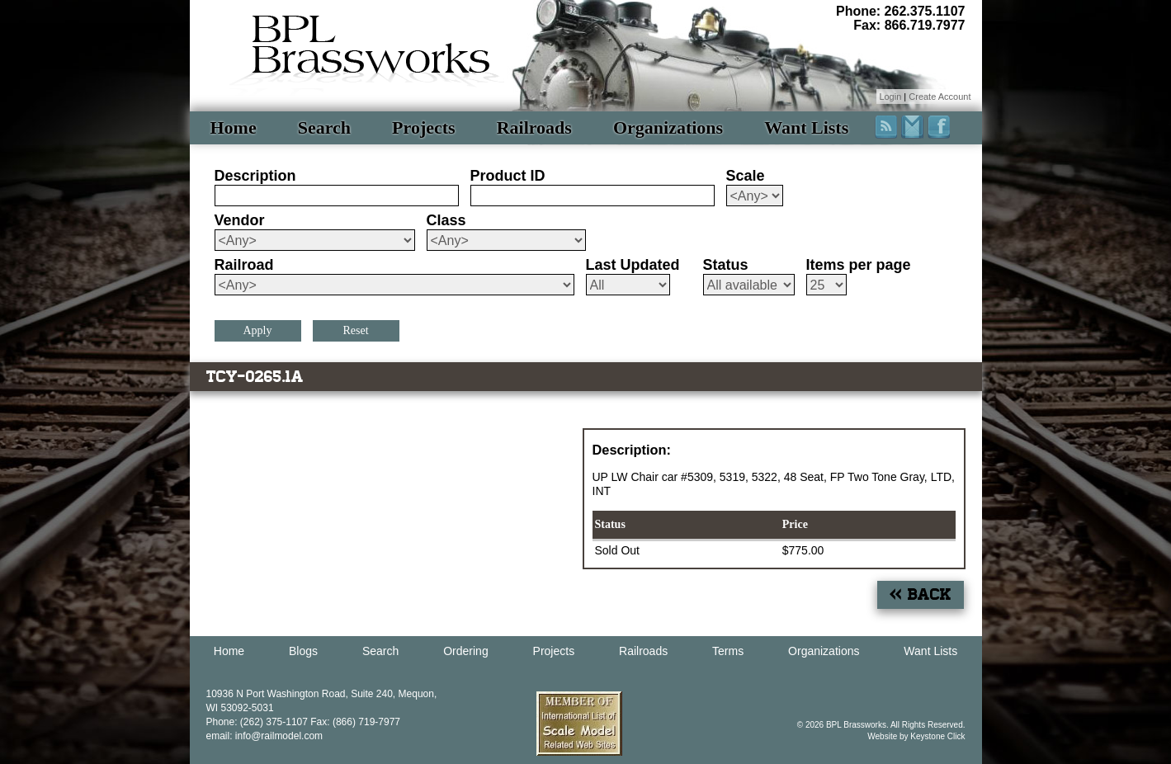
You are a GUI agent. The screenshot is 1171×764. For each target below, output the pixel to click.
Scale (745, 175)
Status (725, 265)
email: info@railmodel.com (264, 736)
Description (255, 175)
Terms (728, 651)
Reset (355, 330)
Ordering (465, 651)
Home (233, 127)
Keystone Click (937, 736)
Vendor (240, 220)
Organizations (668, 127)
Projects (424, 127)
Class (446, 220)
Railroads (534, 127)
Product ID (507, 175)
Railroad (244, 265)
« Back (920, 594)
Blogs (303, 651)
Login (890, 96)
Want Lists (806, 127)
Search (324, 127)
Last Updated (633, 265)
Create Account (939, 96)
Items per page (858, 265)
